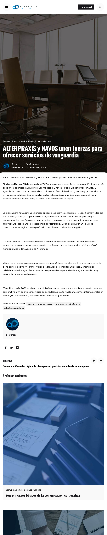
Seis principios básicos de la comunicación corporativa (43, 495)
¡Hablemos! (86, 7)
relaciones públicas (14, 308)
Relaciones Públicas (22, 140)
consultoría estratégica (40, 304)
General (7, 140)
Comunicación (13, 489)
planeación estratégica (68, 304)
